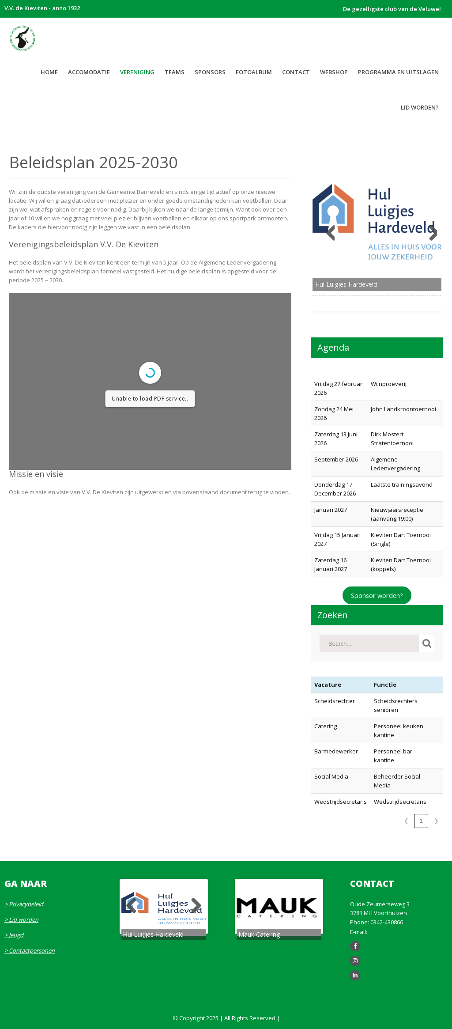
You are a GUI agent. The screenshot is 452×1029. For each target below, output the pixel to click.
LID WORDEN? (420, 107)
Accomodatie (89, 72)
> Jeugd (13, 935)
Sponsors (210, 72)
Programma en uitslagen (398, 72)
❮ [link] (406, 820)
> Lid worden (21, 919)
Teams (175, 72)
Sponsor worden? (377, 595)
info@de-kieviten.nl (395, 932)
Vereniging (137, 72)
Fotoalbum (254, 72)
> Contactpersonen (29, 950)
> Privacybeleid (23, 904)
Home (49, 72)
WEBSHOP (334, 72)
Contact (296, 72)
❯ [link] (436, 820)
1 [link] (420, 820)
